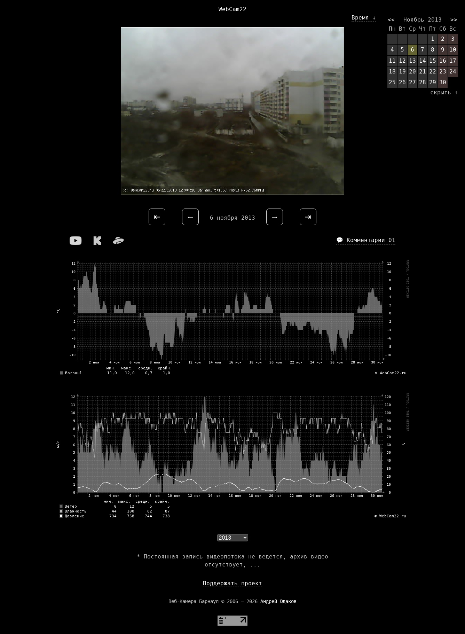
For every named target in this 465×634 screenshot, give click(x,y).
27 (412, 82)
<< (391, 19)
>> (453, 19)
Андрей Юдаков (278, 601)
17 (452, 60)
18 (392, 71)
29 (432, 82)
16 (442, 60)
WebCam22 (232, 9)
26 (402, 82)
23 (442, 71)
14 (422, 60)
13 (412, 60)
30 (442, 82)
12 (402, 60)
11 (392, 60)
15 (432, 60)
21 (422, 71)
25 (392, 82)
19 (402, 71)
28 (422, 82)
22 (432, 71)
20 (412, 71)
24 (452, 71)
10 (452, 49)
